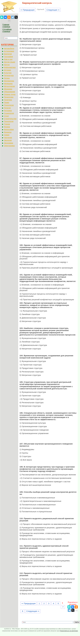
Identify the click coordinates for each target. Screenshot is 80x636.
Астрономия (9, 51)
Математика (9, 81)
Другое (7, 65)
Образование (9, 92)
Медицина (8, 84)
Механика (8, 89)
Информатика (9, 67)
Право (6, 102)
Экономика (8, 143)
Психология (9, 105)
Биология (8, 54)
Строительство (10, 119)
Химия (6, 135)
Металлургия (9, 86)
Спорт (6, 116)
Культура (7, 73)
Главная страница (6, 26)
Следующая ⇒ (53, 10)
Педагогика (8, 97)
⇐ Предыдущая (28, 10)
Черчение (8, 138)
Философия (9, 129)
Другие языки (9, 62)
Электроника (9, 146)
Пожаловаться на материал (69, 631)
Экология (8, 140)
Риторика (8, 111)
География (8, 57)
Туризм (7, 124)
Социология (9, 113)
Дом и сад (8, 59)
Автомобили (9, 48)
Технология (8, 121)
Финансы (8, 132)
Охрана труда (9, 94)
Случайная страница (7, 30)
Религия (7, 108)
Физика (7, 127)
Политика (8, 100)
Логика (7, 78)
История (7, 70)
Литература (9, 75)
